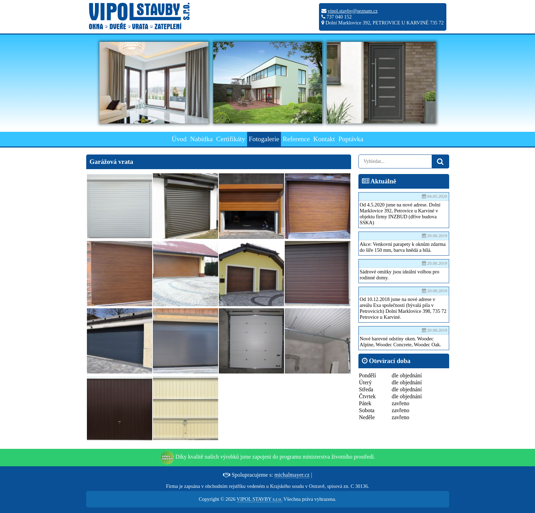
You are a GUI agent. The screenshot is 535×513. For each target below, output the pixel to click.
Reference (296, 139)
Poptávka (351, 139)
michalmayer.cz (292, 475)
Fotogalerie (264, 139)
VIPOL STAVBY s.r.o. (259, 499)
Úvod (179, 139)
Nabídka (201, 139)
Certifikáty (230, 139)
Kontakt (324, 139)
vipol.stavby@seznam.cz (353, 11)
